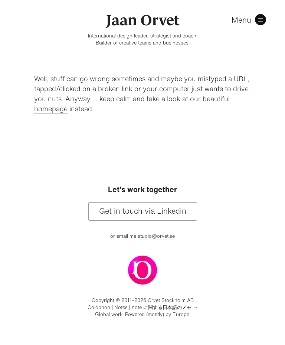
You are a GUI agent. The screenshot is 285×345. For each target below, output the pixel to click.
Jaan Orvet (142, 20)
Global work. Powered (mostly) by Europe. (142, 314)
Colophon (99, 307)
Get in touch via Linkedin (142, 211)
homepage (51, 109)
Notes (121, 307)
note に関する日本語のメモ (161, 307)
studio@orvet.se (156, 236)
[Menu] (250, 20)
